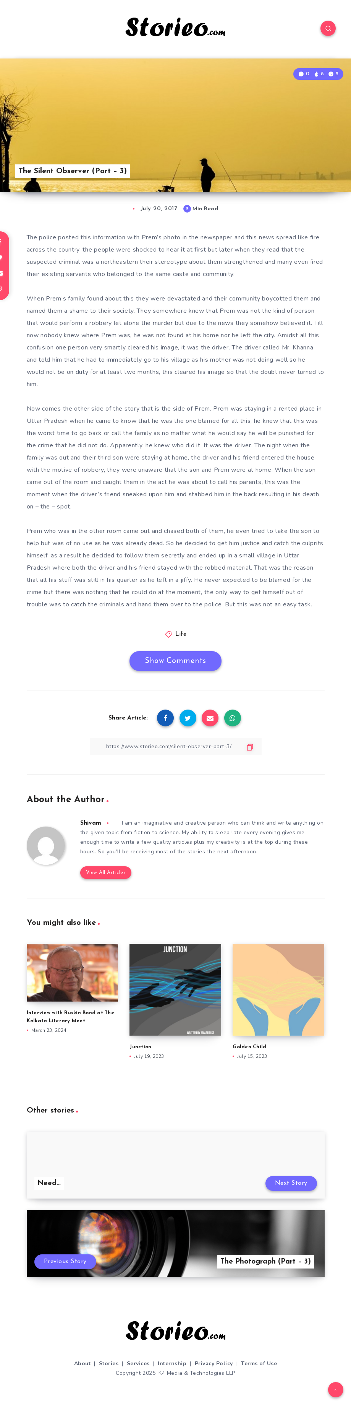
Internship (172, 1363)
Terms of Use (259, 1363)
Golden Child (249, 1046)
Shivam (90, 823)
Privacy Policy (214, 1363)
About (82, 1363)
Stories (109, 1363)
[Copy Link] (176, 746)
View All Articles (106, 872)
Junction (140, 1046)
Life (180, 634)
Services (138, 1363)
